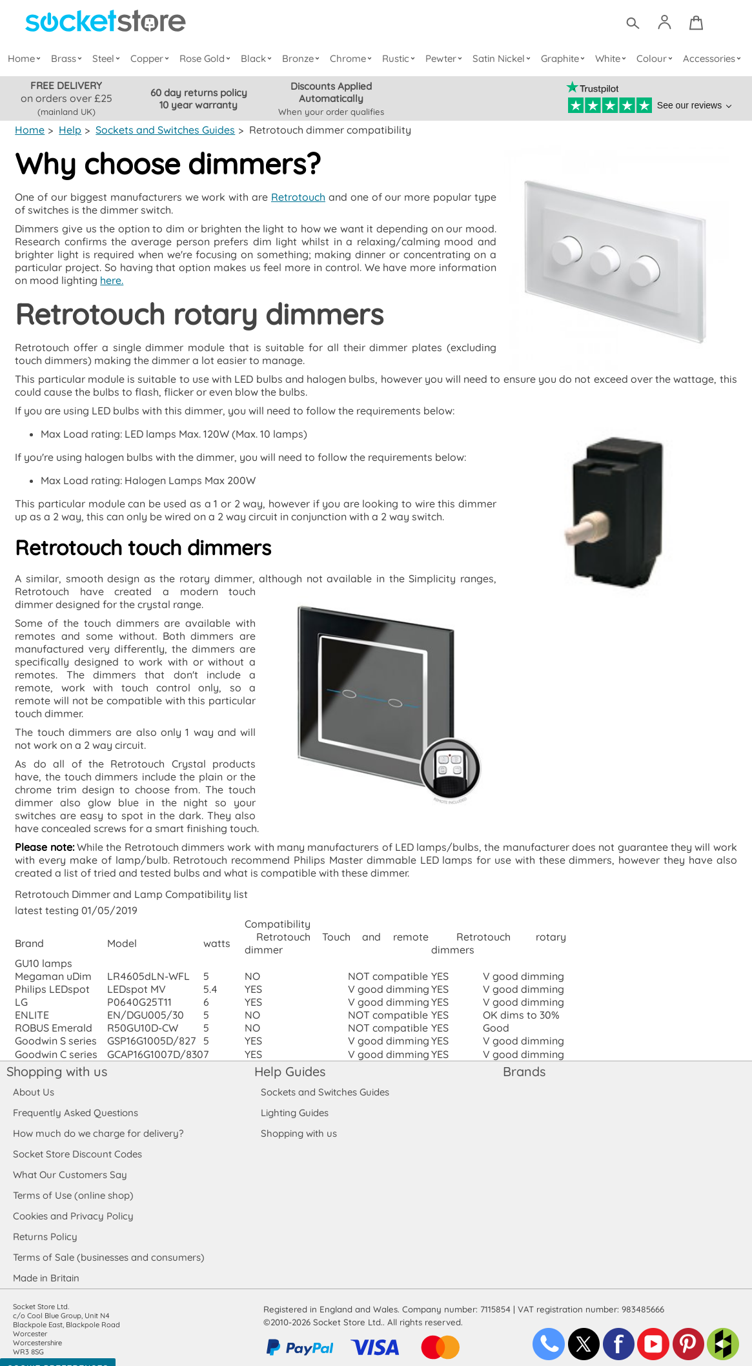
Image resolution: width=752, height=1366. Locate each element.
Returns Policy (44, 1224)
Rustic (400, 58)
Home (26, 58)
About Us (33, 1079)
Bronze (302, 58)
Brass (69, 58)
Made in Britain (46, 1265)
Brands (524, 1058)
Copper (151, 58)
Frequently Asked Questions (75, 1100)
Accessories (712, 58)
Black (258, 58)
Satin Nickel (502, 58)
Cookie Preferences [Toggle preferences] (57, 1355)
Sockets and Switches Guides (163, 129)
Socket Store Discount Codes (77, 1141)
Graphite (563, 58)
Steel (109, 58)
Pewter (445, 58)
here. (95, 280)
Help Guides (289, 1058)
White (612, 58)
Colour (655, 58)
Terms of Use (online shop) (73, 1182)
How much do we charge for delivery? (97, 1120)
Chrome (352, 58)
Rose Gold (208, 58)
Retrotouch (298, 196)
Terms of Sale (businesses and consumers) (108, 1244)
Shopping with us (56, 1058)
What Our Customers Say (70, 1162)
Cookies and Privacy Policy (73, 1203)
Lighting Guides (295, 1100)
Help (70, 129)
